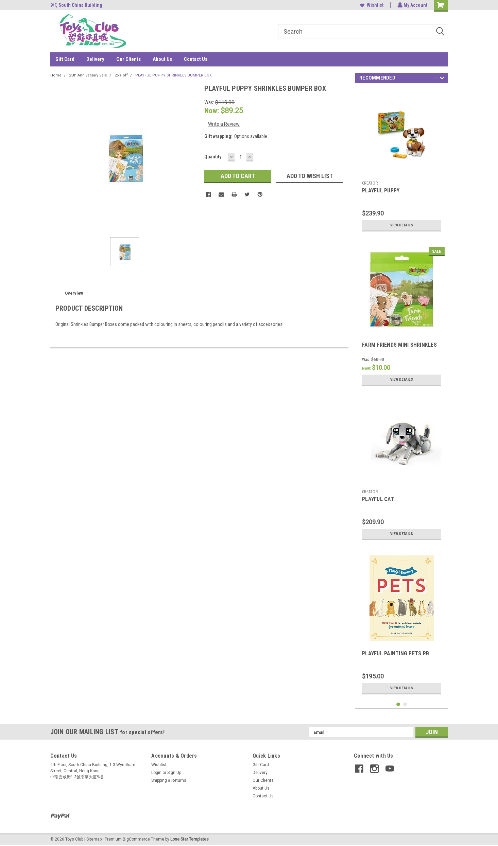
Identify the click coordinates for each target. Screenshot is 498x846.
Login (156, 772)
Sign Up (174, 772)
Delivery (95, 59)
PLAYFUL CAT (378, 499)
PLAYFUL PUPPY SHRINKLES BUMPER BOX (173, 75)
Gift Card (64, 59)
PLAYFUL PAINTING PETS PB (395, 653)
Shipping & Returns (168, 780)
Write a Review (224, 124)
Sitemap (94, 839)
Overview (74, 293)
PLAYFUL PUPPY (380, 190)
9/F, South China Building (76, 5)
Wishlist (371, 5)
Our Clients (128, 59)
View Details (402, 225)
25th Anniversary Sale (88, 75)
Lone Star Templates (189, 839)
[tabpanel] (402, 162)
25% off (121, 75)
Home (56, 75)
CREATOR (370, 183)
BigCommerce (136, 839)
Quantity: (213, 156)
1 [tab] (398, 704)
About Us (162, 59)
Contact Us (195, 59)
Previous (436, 79)
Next (442, 79)
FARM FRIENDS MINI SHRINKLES (399, 345)
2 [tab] (405, 704)
